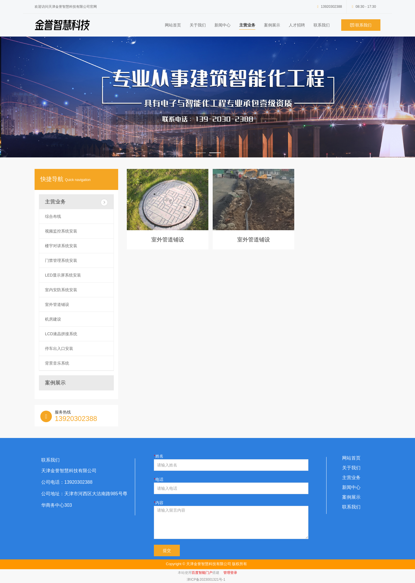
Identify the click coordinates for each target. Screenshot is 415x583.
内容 (159, 502)
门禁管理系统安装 (61, 260)
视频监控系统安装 (61, 231)
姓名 (159, 456)
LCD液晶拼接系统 (61, 333)
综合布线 (53, 216)
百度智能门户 (202, 573)
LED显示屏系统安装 (63, 275)
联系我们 (322, 25)
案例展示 (272, 25)
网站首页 (173, 25)
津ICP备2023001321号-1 (206, 580)
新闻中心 (222, 25)
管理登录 (230, 573)
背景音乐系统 (57, 363)
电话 (159, 479)
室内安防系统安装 (61, 289)
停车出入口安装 (59, 348)
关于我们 (198, 25)
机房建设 (53, 319)
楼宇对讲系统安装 (61, 245)
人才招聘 (297, 25)
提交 (167, 550)
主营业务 (247, 25)
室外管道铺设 (167, 240)
